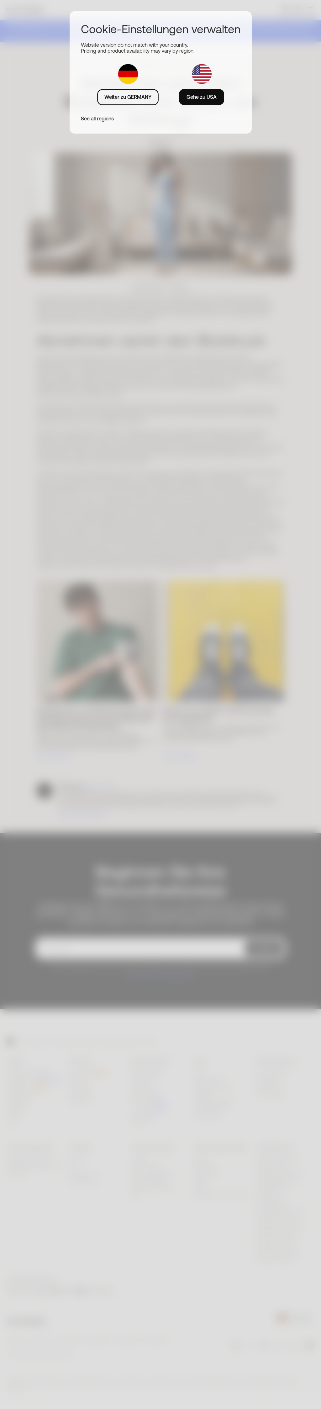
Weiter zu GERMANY (127, 97)
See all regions (97, 118)
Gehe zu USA (202, 97)
